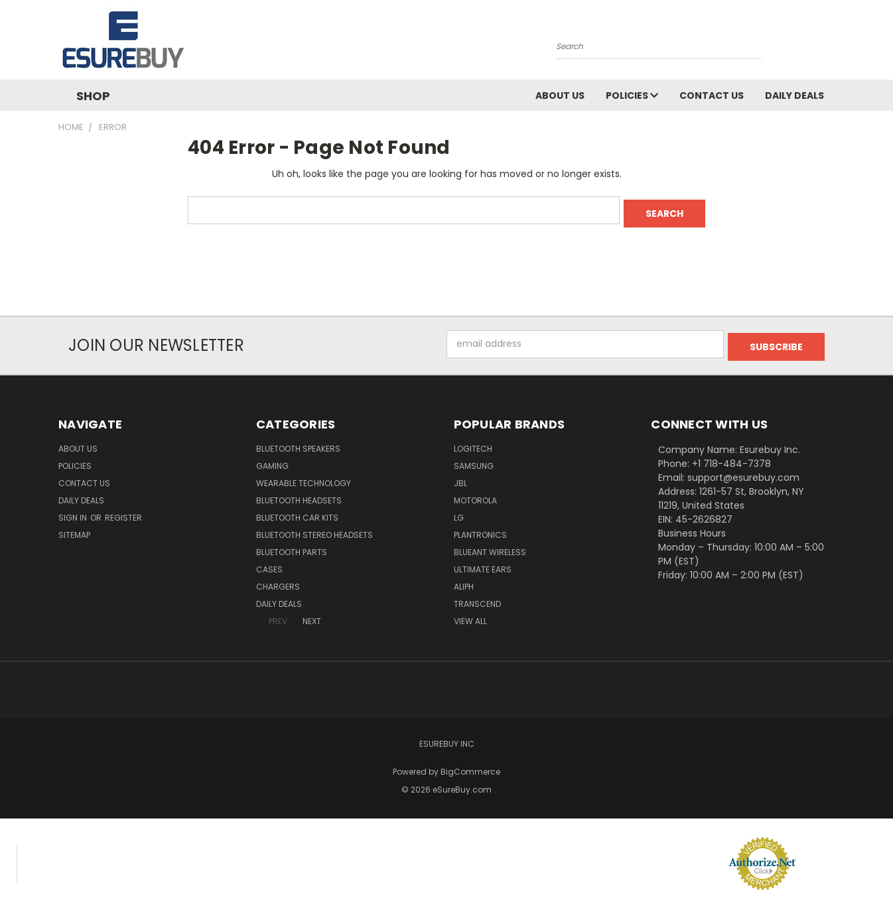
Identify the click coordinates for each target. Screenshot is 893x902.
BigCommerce (470, 765)
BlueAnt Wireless (490, 546)
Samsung (474, 460)
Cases (269, 563)
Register (123, 511)
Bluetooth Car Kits (297, 511)
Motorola (475, 494)
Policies (632, 95)
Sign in (73, 511)
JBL (460, 477)
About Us (559, 95)
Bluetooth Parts (291, 546)
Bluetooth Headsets (299, 494)
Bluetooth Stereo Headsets (314, 529)
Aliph (464, 580)
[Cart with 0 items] (831, 43)
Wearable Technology (303, 477)
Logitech (473, 442)
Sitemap (74, 529)
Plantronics (480, 529)
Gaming (272, 460)
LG (459, 511)
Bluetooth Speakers (298, 442)
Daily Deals (794, 95)
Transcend (477, 598)
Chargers (278, 580)
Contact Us (711, 95)
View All (470, 615)
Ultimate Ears (483, 563)
